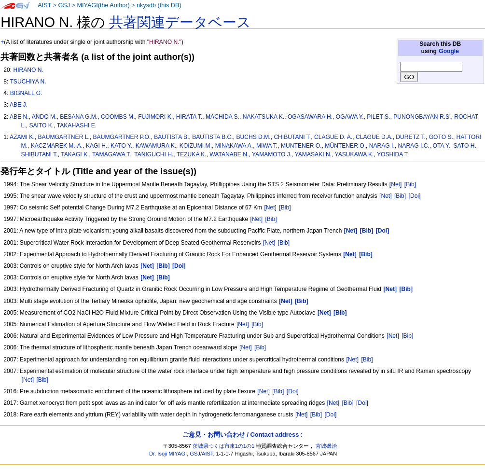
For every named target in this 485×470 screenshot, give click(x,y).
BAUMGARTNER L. (64, 137)
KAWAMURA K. (156, 145)
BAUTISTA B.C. (212, 137)
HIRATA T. (189, 116)
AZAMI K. (22, 137)
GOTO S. (441, 137)
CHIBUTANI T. (292, 137)
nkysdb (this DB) (159, 5)
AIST (44, 5)
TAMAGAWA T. (111, 154)
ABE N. (19, 116)
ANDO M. (44, 116)
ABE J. (19, 104)
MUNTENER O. (301, 145)
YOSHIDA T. (393, 154)
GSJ (64, 5)
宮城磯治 (326, 446)
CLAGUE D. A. (333, 137)
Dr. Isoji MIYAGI (168, 453)
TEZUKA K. (192, 154)
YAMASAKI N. (313, 154)
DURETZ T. (411, 137)
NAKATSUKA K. (263, 116)
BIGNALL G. (26, 93)
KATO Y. (121, 145)
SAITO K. (41, 125)
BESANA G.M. (78, 116)
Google (449, 51)
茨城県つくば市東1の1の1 (224, 446)
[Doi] (415, 196)
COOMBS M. (118, 116)
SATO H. (465, 145)
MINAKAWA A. (234, 145)
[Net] (395, 184)
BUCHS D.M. (253, 137)
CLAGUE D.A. (374, 137)
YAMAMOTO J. (271, 154)
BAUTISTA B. (171, 137)
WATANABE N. (229, 154)
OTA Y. (441, 145)
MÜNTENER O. (345, 145)
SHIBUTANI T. (39, 154)
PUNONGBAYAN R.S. (422, 116)
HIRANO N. (28, 70)
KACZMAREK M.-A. (57, 145)
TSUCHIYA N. (28, 81)
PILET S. (378, 116)
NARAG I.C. (414, 145)
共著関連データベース (180, 22)
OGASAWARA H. (310, 116)
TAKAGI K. (75, 154)
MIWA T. (266, 145)
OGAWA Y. (350, 116)
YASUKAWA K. (354, 154)
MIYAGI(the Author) (103, 5)
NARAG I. (382, 145)
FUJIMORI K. (155, 116)
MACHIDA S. (222, 116)
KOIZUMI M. (196, 145)
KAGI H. (96, 145)
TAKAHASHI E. (77, 125)
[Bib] (410, 184)
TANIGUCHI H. (153, 154)
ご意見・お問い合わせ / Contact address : (242, 434)
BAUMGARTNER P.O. (122, 137)
